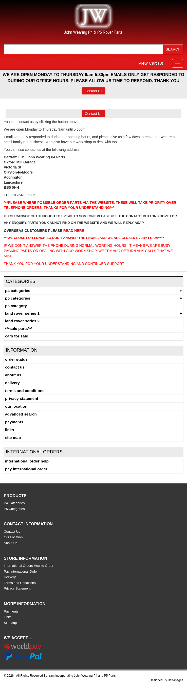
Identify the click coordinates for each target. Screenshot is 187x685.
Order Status (16, 359)
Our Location (16, 406)
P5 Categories (17, 298)
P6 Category (16, 306)
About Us (13, 375)
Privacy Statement (21, 398)
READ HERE (73, 231)
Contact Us (93, 91)
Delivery (12, 383)
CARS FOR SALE (16, 336)
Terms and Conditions (25, 390)
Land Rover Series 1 (22, 313)
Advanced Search (21, 414)
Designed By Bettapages (166, 680)
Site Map (13, 437)
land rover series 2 (22, 321)
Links (9, 430)
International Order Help (27, 461)
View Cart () (151, 63)
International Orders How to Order (28, 566)
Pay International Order (26, 469)
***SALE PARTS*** (18, 328)
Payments (14, 422)
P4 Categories (17, 290)
